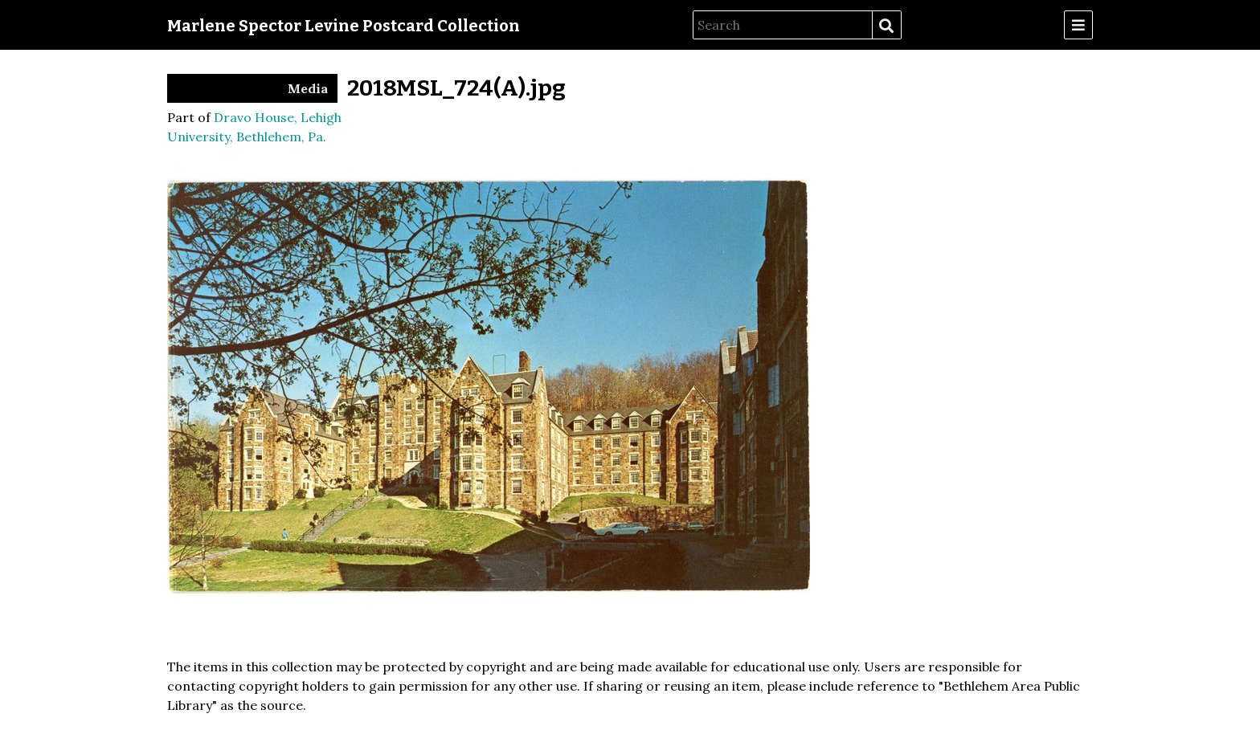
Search (886, 25)
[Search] (782, 25)
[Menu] (1078, 24)
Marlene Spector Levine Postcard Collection (343, 25)
